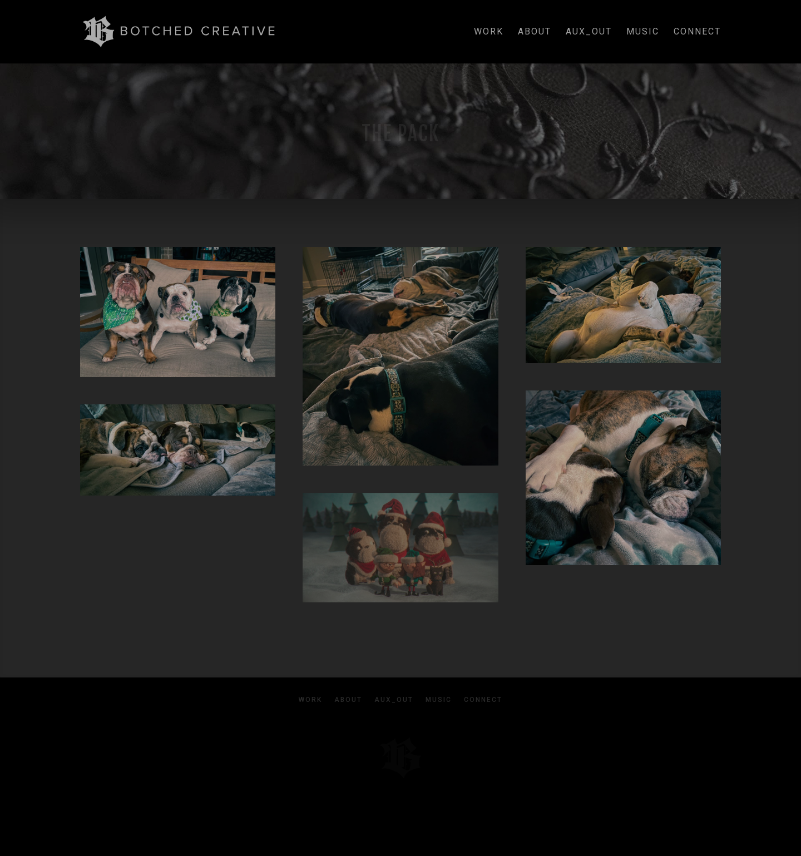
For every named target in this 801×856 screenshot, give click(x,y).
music (642, 32)
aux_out (589, 32)
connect (697, 32)
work (488, 32)
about (534, 32)
